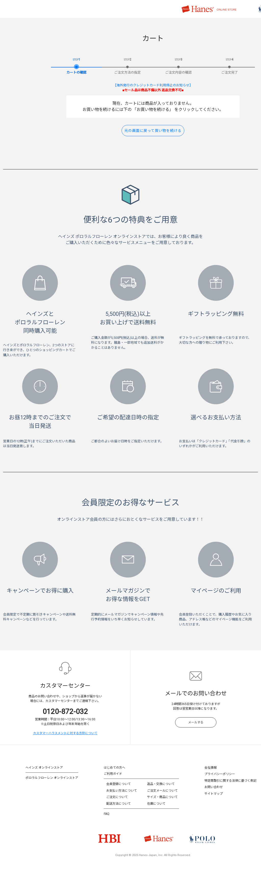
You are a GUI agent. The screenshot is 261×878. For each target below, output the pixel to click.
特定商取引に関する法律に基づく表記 (230, 780)
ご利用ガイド (113, 774)
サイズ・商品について (162, 797)
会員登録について (118, 784)
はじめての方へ (114, 767)
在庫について (156, 803)
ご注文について (117, 797)
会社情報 (210, 767)
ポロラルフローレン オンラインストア (51, 778)
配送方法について (118, 803)
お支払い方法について (121, 790)
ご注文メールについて (162, 790)
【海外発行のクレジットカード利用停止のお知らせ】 (153, 85)
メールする (195, 722)
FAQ (106, 814)
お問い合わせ (213, 787)
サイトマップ (213, 793)
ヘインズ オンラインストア (44, 767)
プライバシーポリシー (219, 774)
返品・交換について (161, 784)
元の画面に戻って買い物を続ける (152, 131)
